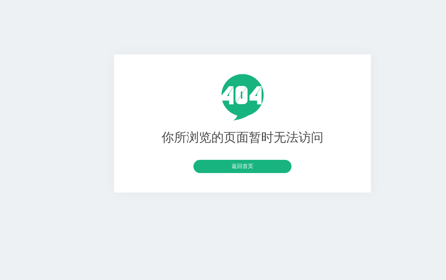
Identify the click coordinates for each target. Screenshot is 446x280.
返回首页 (242, 166)
